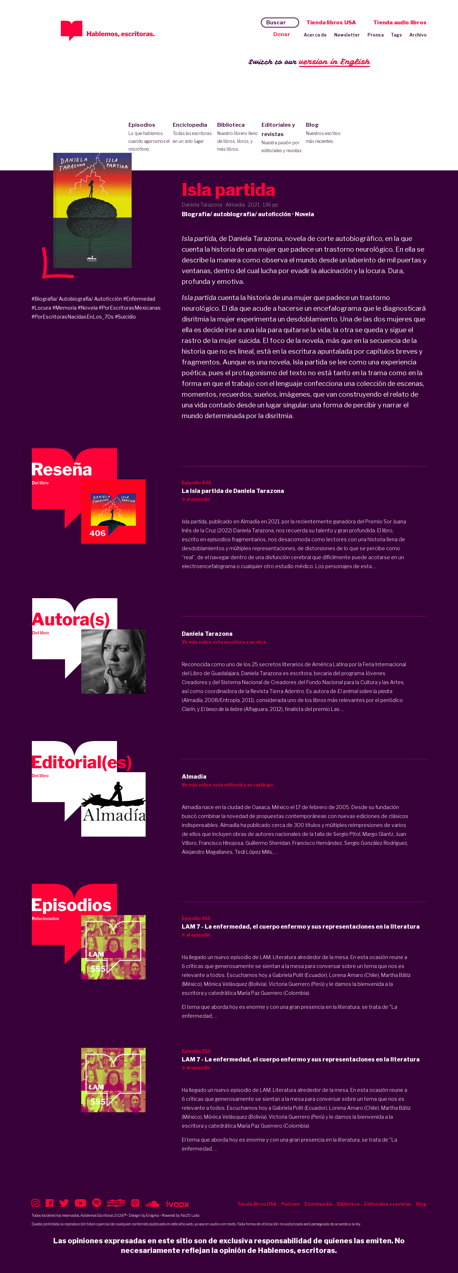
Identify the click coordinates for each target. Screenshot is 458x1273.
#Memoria (64, 308)
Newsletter (347, 35)
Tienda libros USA (331, 22)
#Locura (41, 308)
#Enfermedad (139, 299)
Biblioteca (237, 137)
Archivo (418, 35)
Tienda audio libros (400, 22)
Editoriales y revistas (282, 138)
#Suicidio (125, 317)
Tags (396, 35)
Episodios (149, 137)
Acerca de (315, 35)
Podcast (290, 1204)
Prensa (375, 35)
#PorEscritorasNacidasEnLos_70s (72, 317)
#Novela (88, 308)
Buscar (276, 22)
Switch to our (309, 62)
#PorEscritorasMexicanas (130, 308)
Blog (326, 133)
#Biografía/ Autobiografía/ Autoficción (76, 299)
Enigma (152, 1215)
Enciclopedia (193, 133)
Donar (281, 34)
